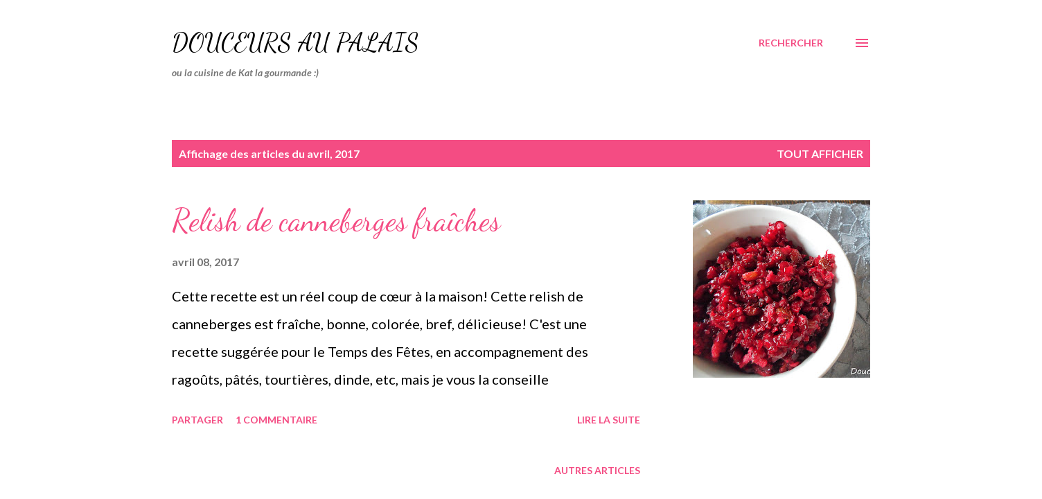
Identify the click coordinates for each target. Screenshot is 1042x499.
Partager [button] (197, 420)
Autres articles (597, 470)
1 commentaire (276, 420)
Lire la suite (608, 420)
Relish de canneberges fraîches (336, 220)
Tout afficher (820, 153)
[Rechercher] (791, 42)
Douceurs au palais (295, 43)
